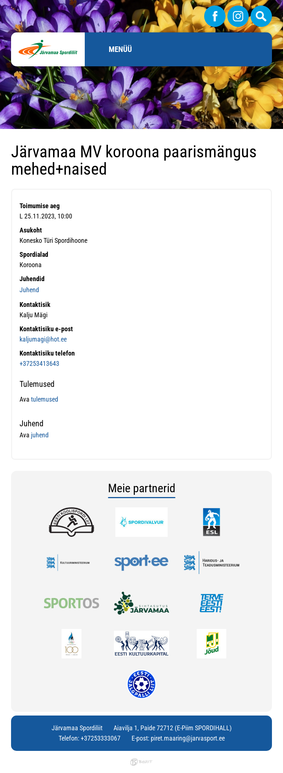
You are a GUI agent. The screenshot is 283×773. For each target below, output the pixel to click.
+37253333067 (100, 738)
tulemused (43, 399)
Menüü (120, 49)
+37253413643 (39, 363)
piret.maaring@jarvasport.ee (188, 738)
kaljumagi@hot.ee (43, 339)
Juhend (29, 290)
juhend (40, 435)
